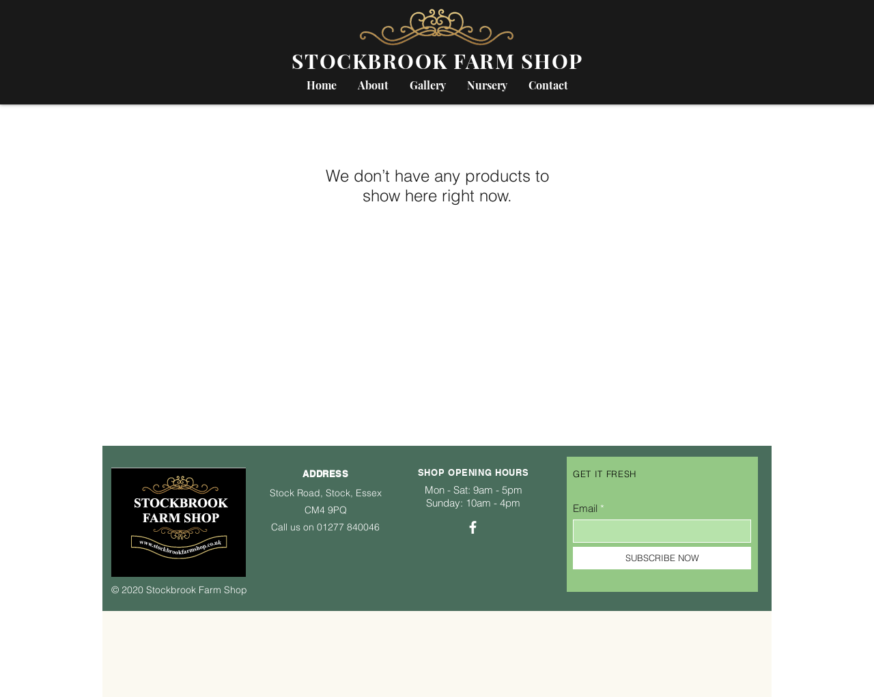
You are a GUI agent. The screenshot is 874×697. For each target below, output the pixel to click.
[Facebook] (472, 527)
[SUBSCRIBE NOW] (662, 558)
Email (585, 508)
